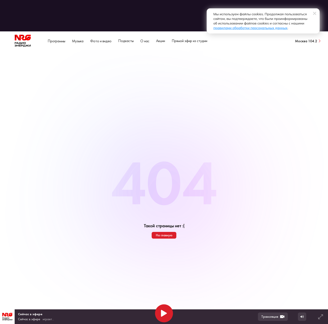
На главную (164, 235)
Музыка (77, 41)
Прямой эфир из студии (189, 40)
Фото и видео (100, 41)
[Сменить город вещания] (308, 40)
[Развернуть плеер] (320, 316)
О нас (144, 41)
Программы (56, 41)
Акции (160, 40)
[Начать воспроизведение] (164, 313)
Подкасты (126, 40)
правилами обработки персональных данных (250, 28)
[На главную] (22, 40)
